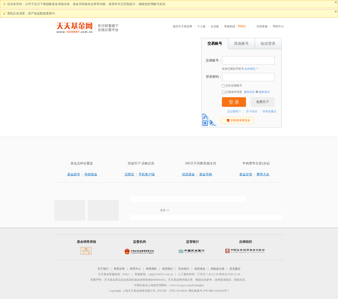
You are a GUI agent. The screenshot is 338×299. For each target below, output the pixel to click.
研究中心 (135, 268)
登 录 (234, 102)
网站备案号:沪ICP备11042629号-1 (209, 290)
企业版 (215, 26)
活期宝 (129, 174)
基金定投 (245, 174)
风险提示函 (217, 268)
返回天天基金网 (182, 26)
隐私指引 (264, 92)
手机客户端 (147, 174)
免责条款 (199, 268)
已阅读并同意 (232, 92)
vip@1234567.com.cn (160, 274)
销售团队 (151, 268)
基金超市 (73, 174)
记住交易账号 (232, 85)
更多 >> (165, 210)
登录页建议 (269, 111)
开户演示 (251, 111)
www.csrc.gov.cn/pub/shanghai (187, 285)
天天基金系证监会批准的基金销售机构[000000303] (134, 279)
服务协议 (249, 92)
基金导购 (205, 174)
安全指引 (183, 268)
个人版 (201, 26)
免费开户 (262, 102)
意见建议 (234, 268)
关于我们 (103, 268)
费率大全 (263, 174)
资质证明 (119, 268)
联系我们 (167, 268)
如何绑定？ (251, 68)
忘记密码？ (234, 111)
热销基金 (90, 174)
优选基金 (188, 174)
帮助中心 (278, 26)
